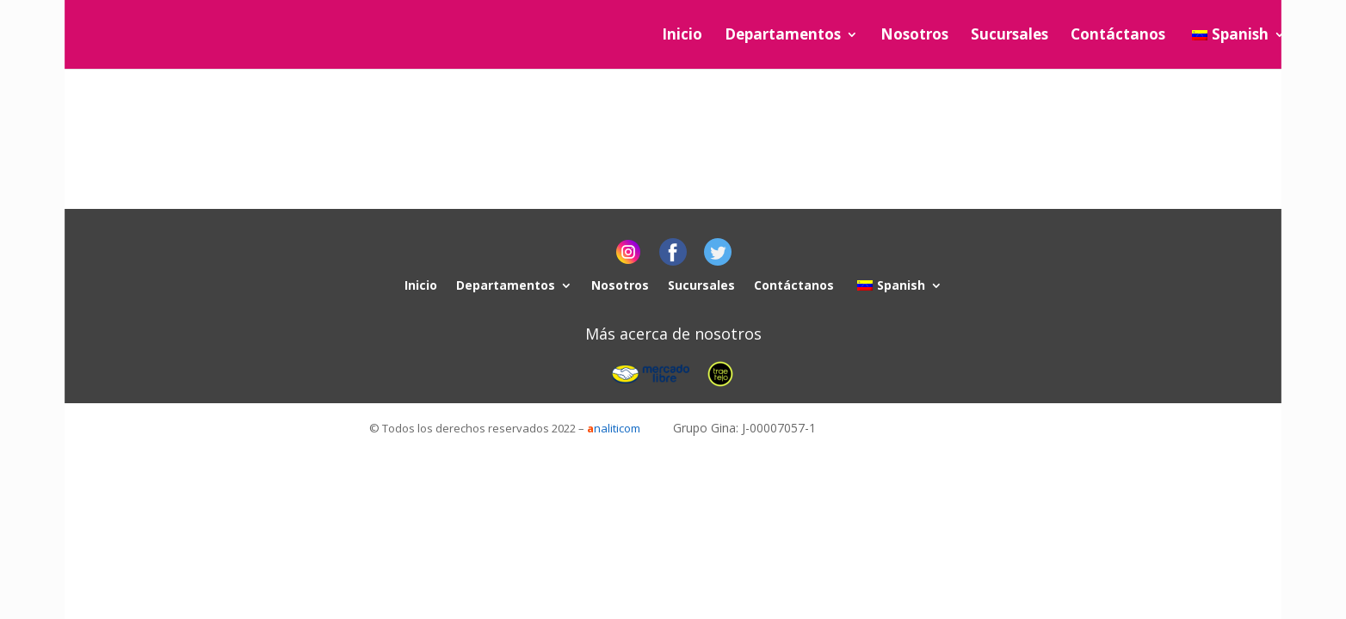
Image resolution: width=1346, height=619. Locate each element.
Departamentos (783, 36)
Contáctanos (1118, 36)
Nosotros (914, 36)
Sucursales (1009, 36)
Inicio (682, 36)
